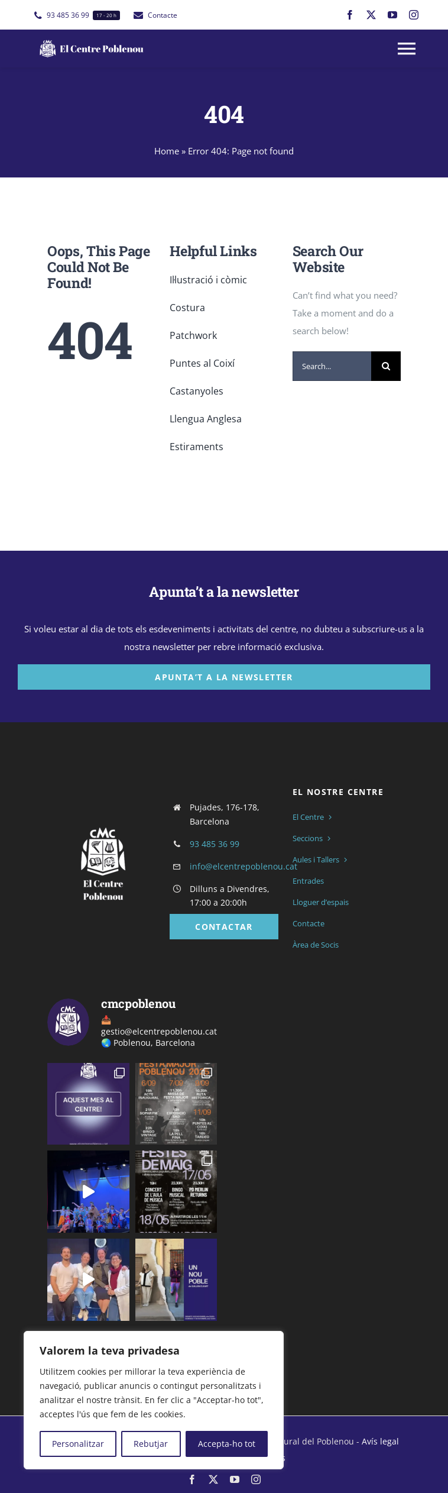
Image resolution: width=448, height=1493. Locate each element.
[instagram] (413, 15)
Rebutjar (151, 1443)
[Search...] (332, 366)
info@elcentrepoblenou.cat (243, 866)
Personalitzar (78, 1443)
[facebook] (350, 15)
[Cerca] (386, 366)
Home (166, 151)
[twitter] (371, 15)
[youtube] (392, 15)
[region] (154, 1400)
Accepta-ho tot (226, 1443)
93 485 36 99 (214, 843)
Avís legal (380, 1441)
